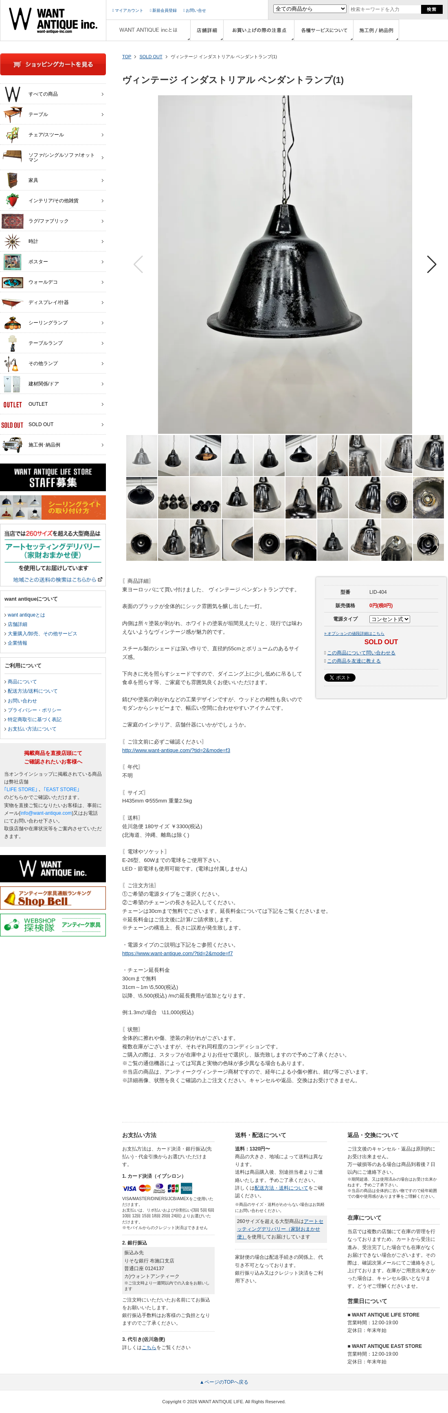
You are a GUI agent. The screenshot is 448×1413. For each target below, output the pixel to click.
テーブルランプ (32, 343)
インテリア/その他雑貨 (40, 201)
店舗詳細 (17, 624)
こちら (149, 1347)
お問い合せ (194, 10)
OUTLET (24, 404)
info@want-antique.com (46, 813)
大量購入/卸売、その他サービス (42, 634)
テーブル (24, 115)
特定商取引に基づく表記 (34, 719)
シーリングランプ (34, 323)
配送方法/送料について (33, 691)
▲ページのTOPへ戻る (224, 1382)
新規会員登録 (163, 10)
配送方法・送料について (281, 1188)
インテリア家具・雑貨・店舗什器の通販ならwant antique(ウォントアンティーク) (53, 20)
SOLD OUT (150, 56)
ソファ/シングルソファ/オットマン (48, 155)
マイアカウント (127, 10)
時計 (19, 242)
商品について (22, 682)
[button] (431, 264)
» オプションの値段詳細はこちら (354, 633)
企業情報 (17, 643)
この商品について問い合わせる (361, 653)
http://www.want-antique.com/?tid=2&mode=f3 (176, 750)
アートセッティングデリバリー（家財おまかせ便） (280, 1229)
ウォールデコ (29, 282)
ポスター (24, 262)
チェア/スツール (32, 135)
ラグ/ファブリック (35, 221)
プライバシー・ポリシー (34, 710)
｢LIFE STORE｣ (20, 789)
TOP (126, 56)
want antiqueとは (26, 615)
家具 (19, 181)
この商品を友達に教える (354, 661)
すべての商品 (29, 94)
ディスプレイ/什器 (35, 303)
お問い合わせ (22, 701)
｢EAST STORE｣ (61, 789)
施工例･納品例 (30, 445)
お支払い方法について (32, 729)
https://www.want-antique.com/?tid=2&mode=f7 (177, 953)
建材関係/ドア (30, 384)
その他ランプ (29, 364)
